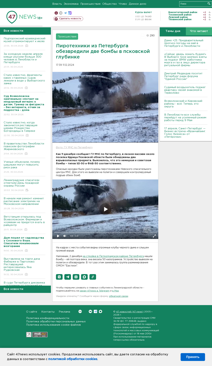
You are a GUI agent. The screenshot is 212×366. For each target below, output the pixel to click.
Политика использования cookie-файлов (53, 325)
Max (100, 311)
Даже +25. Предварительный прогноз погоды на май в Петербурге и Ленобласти (183, 43)
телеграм (65, 13)
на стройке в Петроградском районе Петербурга (113, 256)
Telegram (95, 311)
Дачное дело (137, 4)
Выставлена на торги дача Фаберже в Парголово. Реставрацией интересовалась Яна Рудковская (24, 267)
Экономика (71, 4)
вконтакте (60, 13)
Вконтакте (80, 311)
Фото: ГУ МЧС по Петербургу (74, 148)
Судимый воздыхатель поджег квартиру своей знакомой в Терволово (185, 90)
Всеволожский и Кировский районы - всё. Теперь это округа (183, 104)
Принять (192, 357)
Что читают (199, 31)
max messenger (69, 13)
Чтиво (123, 4)
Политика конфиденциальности (47, 318)
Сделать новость (70, 19)
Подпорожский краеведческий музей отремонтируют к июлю (24, 42)
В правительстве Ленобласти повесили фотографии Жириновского (24, 149)
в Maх (115, 291)
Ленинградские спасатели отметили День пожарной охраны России (24, 185)
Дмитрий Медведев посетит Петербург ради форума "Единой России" (183, 76)
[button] (59, 277)
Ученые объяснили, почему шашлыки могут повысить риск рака (24, 167)
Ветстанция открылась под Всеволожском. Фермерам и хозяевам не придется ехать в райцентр (24, 223)
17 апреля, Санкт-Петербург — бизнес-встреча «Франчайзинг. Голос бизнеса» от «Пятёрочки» (185, 132)
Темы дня (172, 31)
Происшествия (90, 4)
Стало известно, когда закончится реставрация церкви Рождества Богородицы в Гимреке (24, 129)
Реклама (64, 312)
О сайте (31, 312)
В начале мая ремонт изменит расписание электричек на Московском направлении (24, 203)
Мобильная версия (56, 13)
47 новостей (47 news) (129, 312)
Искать (209, 3)
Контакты (48, 312)
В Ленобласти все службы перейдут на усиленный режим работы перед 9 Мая (185, 117)
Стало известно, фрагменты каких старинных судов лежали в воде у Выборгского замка (24, 81)
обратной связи (118, 296)
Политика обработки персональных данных (56, 321)
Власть (57, 4)
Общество (109, 4)
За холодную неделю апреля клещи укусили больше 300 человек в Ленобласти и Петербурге (24, 60)
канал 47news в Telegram (94, 291)
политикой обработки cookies (72, 359)
